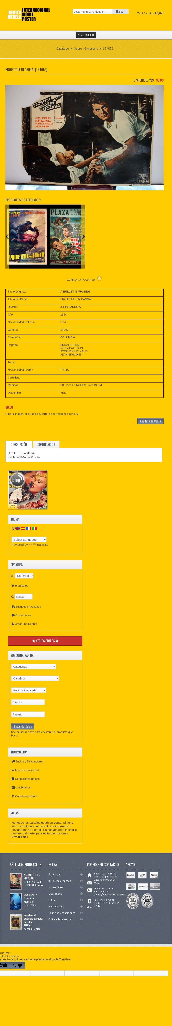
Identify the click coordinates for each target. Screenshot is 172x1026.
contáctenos (23, 787)
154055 (108, 48)
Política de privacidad (60, 919)
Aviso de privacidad (26, 770)
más (40, 885)
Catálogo (62, 48)
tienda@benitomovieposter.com (112, 894)
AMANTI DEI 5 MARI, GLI (32, 876)
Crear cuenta (55, 893)
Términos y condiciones (61, 913)
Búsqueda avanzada (59, 881)
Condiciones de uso (27, 778)
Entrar (51, 900)
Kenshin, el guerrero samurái (33, 917)
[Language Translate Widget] (29, 539)
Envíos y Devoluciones (29, 761)
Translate (38, 544)
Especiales (54, 874)
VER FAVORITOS (45, 640)
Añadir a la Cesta (150, 421)
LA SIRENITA (30, 895)
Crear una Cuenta (26, 623)
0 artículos (21, 585)
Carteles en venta (26, 796)
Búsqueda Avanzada (28, 606)
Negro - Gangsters (86, 48)
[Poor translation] (17, 965)
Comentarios (23, 615)
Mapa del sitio (56, 906)
